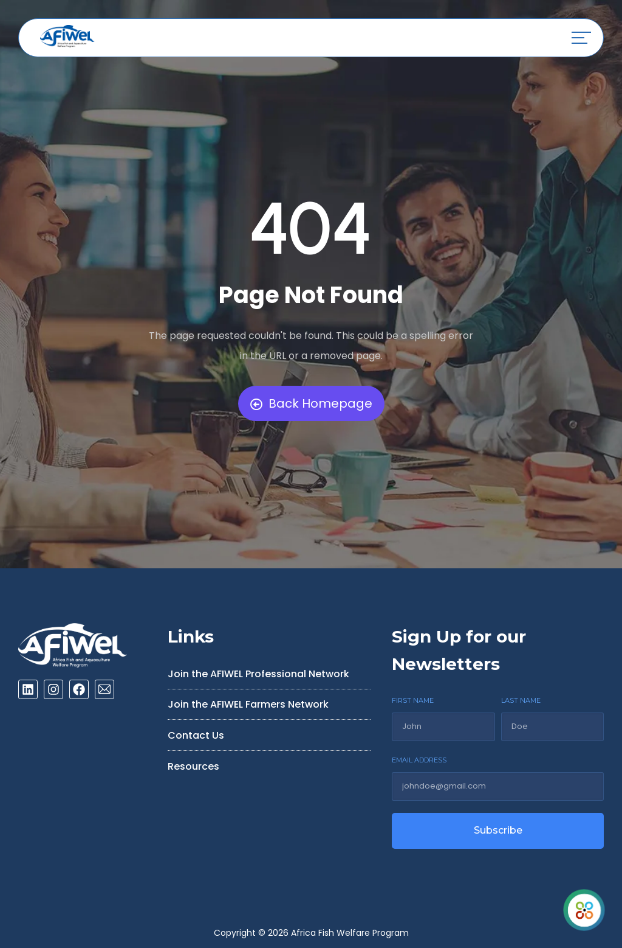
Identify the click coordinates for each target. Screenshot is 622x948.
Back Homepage (311, 403)
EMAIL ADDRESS (419, 760)
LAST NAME (521, 700)
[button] (581, 38)
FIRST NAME (413, 700)
